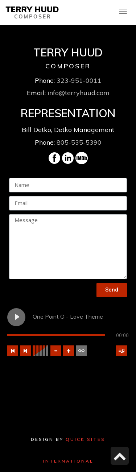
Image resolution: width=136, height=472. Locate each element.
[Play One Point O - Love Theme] (16, 317)
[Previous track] (12, 350)
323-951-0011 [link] (79, 80)
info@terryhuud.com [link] (79, 93)
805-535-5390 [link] (79, 142)
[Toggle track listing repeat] (81, 350)
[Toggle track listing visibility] (121, 350)
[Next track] (25, 350)
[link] (32, 12)
